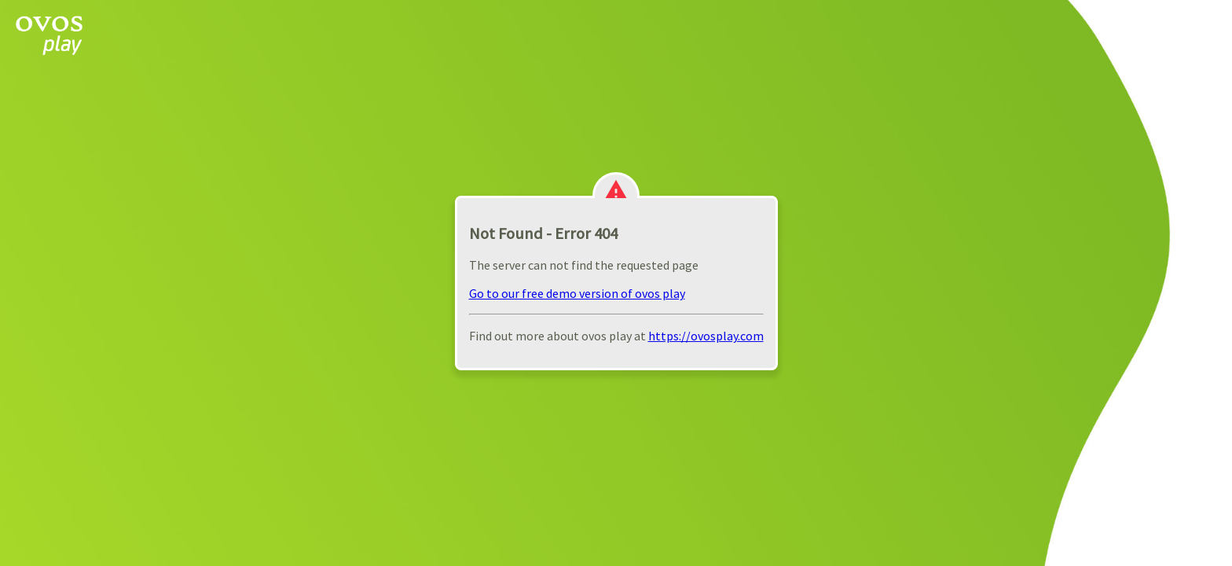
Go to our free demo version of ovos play (577, 293)
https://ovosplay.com (706, 336)
